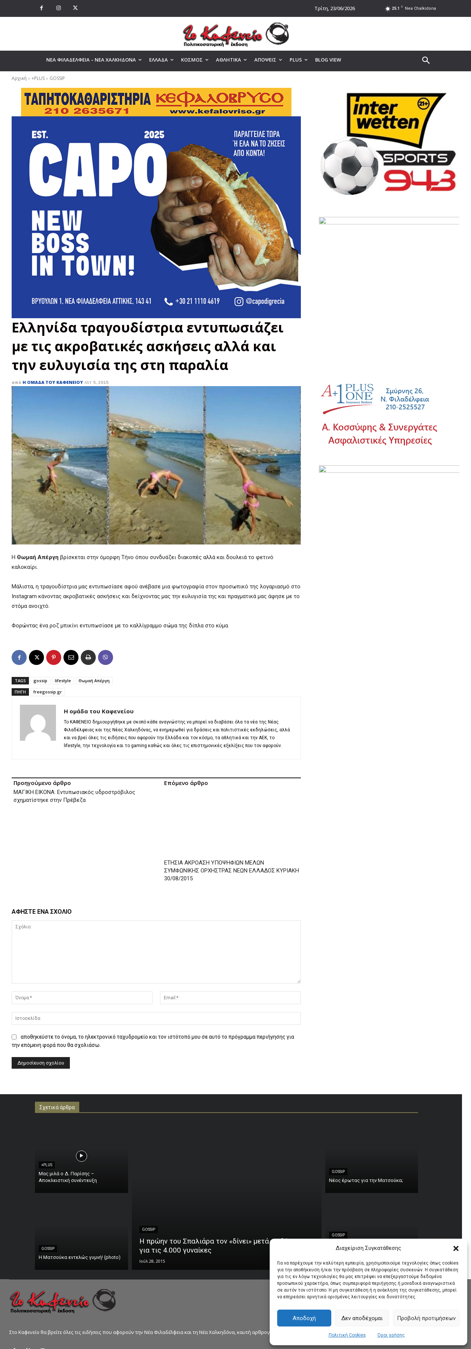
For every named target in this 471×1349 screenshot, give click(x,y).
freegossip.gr (47, 692)
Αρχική (19, 78)
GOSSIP (57, 78)
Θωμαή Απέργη (94, 680)
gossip (40, 680)
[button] (456, 1248)
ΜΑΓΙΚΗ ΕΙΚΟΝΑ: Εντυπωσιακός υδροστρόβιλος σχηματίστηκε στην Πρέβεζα (74, 796)
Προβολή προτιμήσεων (426, 1318)
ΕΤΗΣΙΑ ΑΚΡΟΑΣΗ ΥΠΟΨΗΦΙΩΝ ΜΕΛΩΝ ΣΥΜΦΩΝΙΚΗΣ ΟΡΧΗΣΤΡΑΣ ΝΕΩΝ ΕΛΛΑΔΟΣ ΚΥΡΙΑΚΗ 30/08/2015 (231, 823)
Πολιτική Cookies (347, 1335)
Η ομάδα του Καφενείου (53, 382)
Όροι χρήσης (391, 1335)
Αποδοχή (304, 1318)
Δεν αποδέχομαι (362, 1318)
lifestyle (63, 680)
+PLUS (38, 78)
